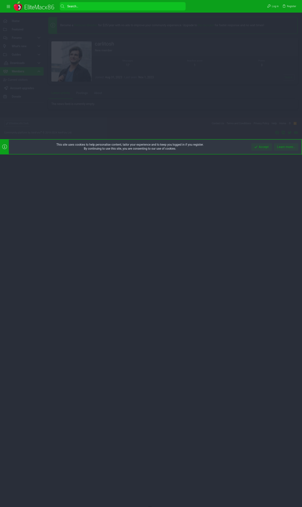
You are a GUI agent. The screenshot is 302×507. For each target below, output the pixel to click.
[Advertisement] (173, 117)
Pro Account (206, 25)
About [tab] (98, 210)
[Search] (123, 6)
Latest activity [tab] (60, 210)
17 (127, 65)
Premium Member (86, 25)
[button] (8, 6)
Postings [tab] (82, 210)
